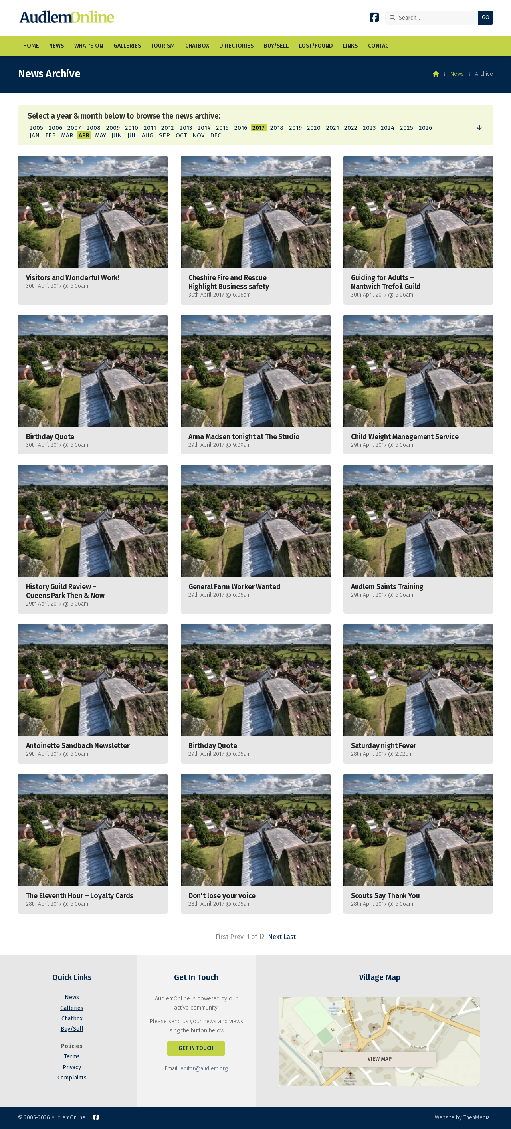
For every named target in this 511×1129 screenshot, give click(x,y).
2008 (94, 127)
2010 (131, 127)
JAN (35, 135)
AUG (147, 135)
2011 (150, 127)
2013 (186, 127)
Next (275, 937)
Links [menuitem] (350, 45)
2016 (240, 127)
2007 (74, 127)
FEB (50, 135)
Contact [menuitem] (380, 45)
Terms (72, 1056)
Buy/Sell (72, 1029)
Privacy (72, 1067)
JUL (132, 135)
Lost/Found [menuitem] (316, 45)
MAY (100, 135)
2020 (314, 127)
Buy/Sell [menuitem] (276, 45)
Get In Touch (196, 1048)
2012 (167, 127)
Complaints (72, 1077)
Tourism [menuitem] (163, 45)
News (457, 74)
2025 (406, 127)
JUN (116, 135)
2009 (113, 127)
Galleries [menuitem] (127, 45)
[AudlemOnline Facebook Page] (374, 19)
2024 (387, 127)
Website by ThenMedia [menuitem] (462, 1117)
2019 (295, 127)
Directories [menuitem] (236, 45)
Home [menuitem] (31, 45)
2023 (369, 127)
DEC (215, 135)
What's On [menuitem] (88, 45)
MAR (67, 135)
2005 (36, 127)
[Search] (433, 18)
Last (289, 937)
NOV (198, 135)
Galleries (71, 1008)
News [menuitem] (56, 45)
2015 (222, 127)
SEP (164, 135)
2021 (332, 127)
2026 (425, 127)
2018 (276, 127)
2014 (204, 127)
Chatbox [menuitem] (197, 45)
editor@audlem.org (204, 1068)
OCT (181, 135)
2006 (55, 127)
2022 (350, 127)
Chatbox (72, 1018)
